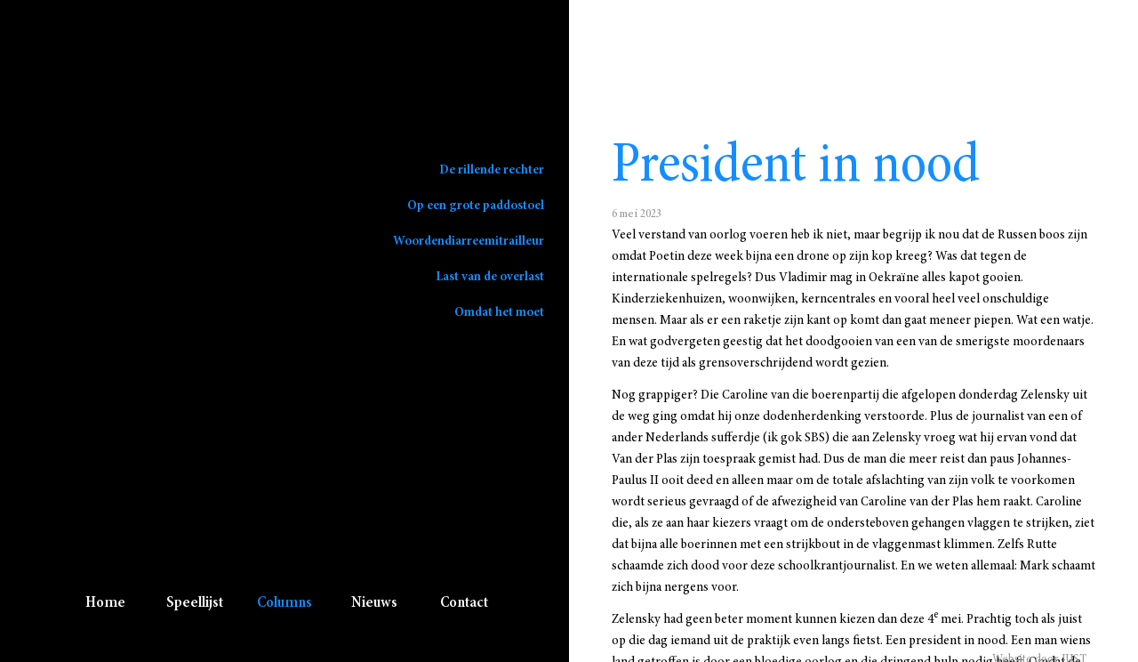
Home (105, 603)
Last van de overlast (490, 277)
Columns (284, 603)
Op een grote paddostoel (475, 205)
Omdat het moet (499, 312)
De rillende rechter (491, 170)
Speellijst (194, 603)
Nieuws (374, 603)
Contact (464, 603)
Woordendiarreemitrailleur (468, 241)
